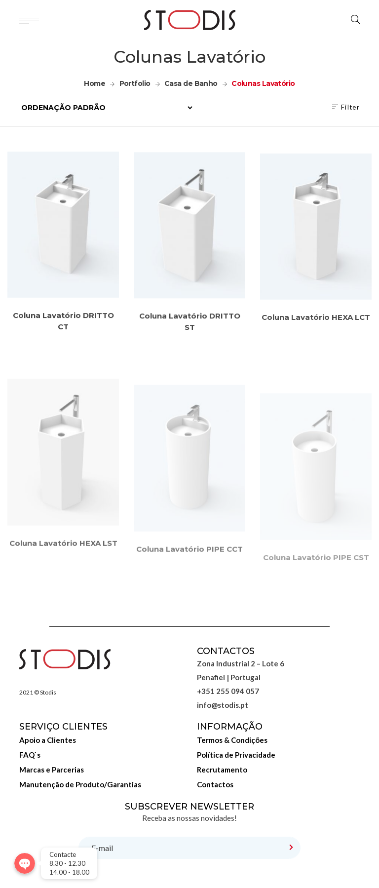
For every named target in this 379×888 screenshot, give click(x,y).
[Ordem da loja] (106, 108)
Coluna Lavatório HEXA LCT (316, 328)
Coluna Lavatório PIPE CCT (189, 578)
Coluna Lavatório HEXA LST (63, 568)
